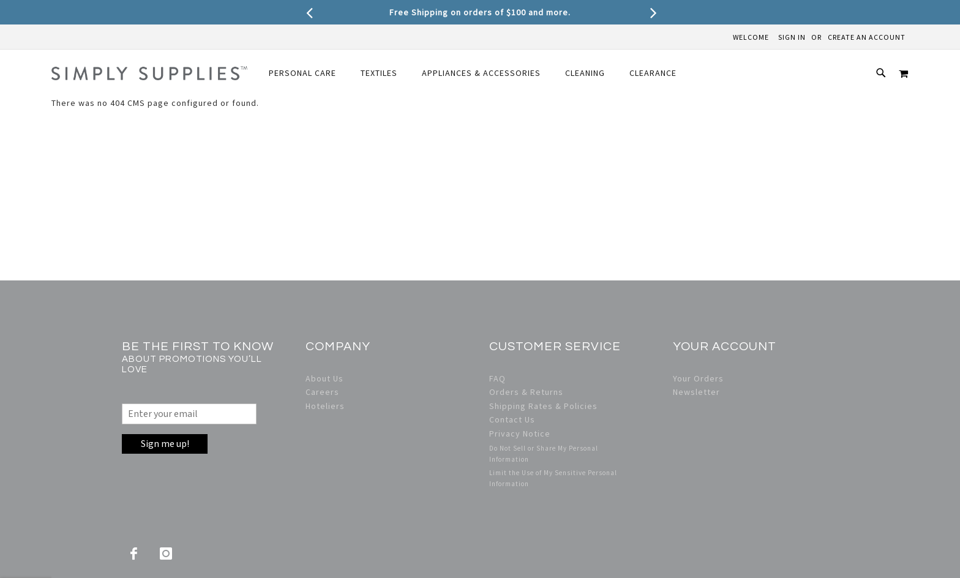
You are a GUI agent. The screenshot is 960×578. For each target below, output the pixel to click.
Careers (322, 391)
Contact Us (512, 419)
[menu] (473, 73)
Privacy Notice (519, 433)
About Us (324, 378)
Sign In (792, 37)
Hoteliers (325, 405)
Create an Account (867, 37)
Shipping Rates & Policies (543, 405)
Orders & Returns (526, 391)
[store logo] (149, 73)
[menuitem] (302, 73)
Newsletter (696, 391)
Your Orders (698, 378)
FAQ (497, 378)
